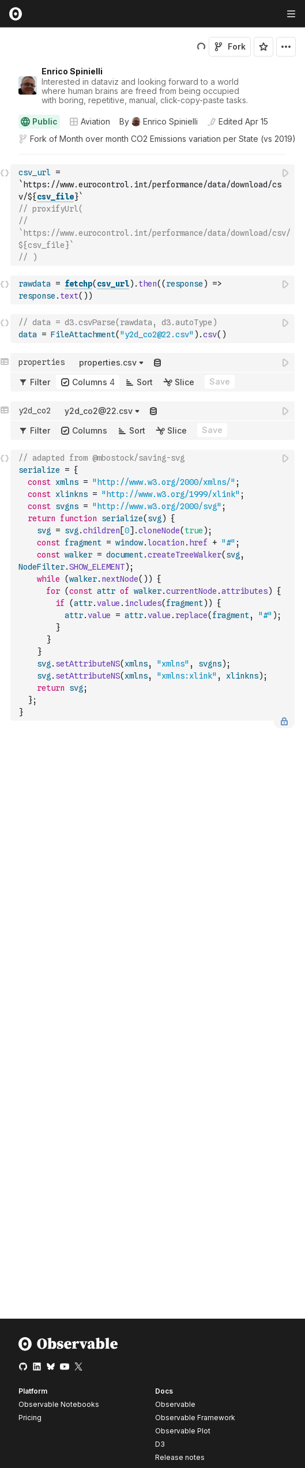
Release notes (180, 1457)
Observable (175, 1404)
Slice (178, 382)
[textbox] (154, 215)
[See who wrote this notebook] (158, 121)
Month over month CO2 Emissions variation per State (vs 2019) (177, 139)
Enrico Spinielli (72, 71)
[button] (5, 159)
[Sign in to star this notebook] (263, 47)
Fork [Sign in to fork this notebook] (230, 46)
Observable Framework (195, 1417)
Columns (88, 382)
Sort (139, 382)
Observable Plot (182, 1430)
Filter (34, 382)
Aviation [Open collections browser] (89, 121)
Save (219, 381)
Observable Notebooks (58, 1404)
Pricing (30, 1417)
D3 (160, 1444)
